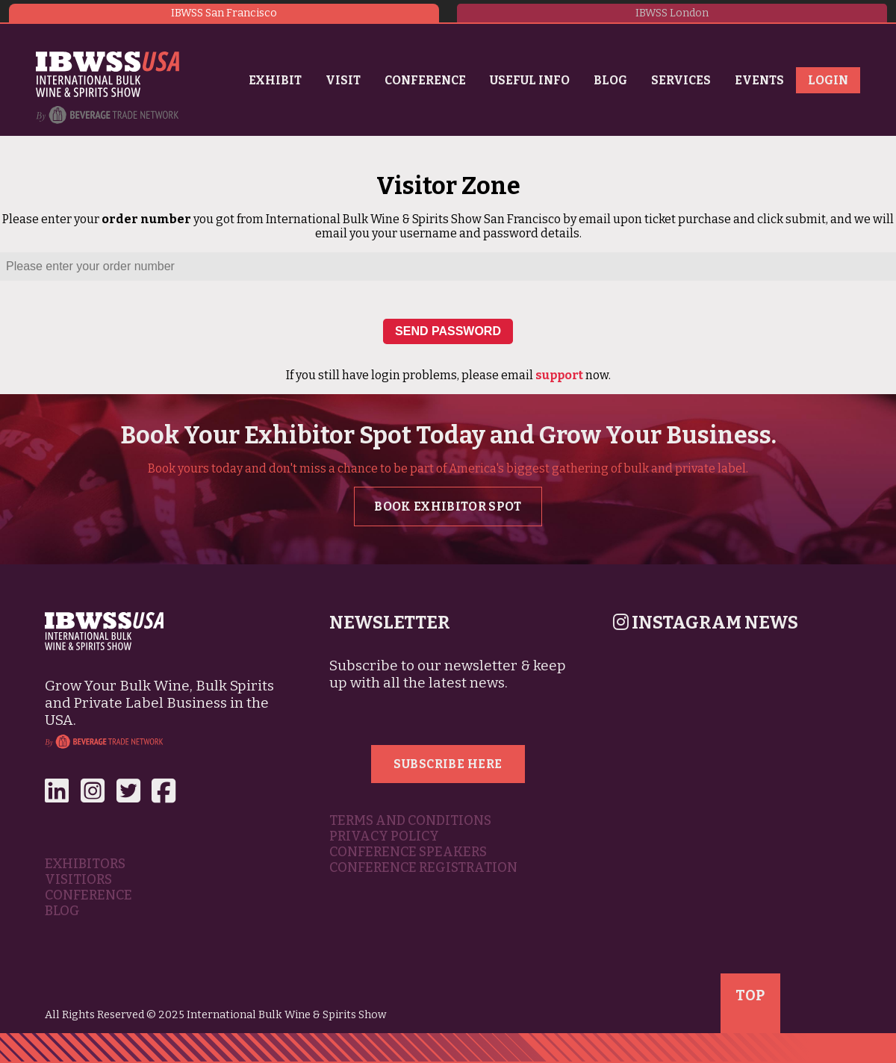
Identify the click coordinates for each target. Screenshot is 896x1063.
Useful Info (530, 80)
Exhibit (275, 80)
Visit (343, 80)
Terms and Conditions (410, 821)
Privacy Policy (384, 836)
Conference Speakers (408, 852)
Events (759, 80)
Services (681, 80)
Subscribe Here (448, 764)
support (559, 375)
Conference (425, 80)
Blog (610, 80)
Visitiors (78, 880)
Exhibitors (85, 864)
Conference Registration (423, 868)
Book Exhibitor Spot (447, 506)
